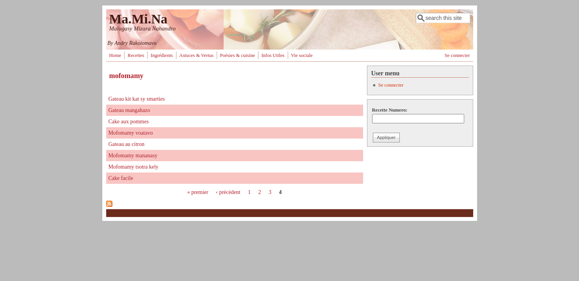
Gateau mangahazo (129, 110)
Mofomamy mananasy (133, 155)
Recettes (136, 55)
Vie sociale (302, 55)
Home (115, 55)
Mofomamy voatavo (131, 133)
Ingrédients (162, 55)
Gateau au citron (127, 144)
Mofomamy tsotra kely (134, 167)
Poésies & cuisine (237, 55)
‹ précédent (228, 192)
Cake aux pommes (129, 121)
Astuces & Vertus (196, 55)
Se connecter (457, 55)
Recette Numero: (390, 110)
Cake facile (121, 178)
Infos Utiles (273, 55)
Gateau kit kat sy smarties (137, 99)
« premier (197, 192)
